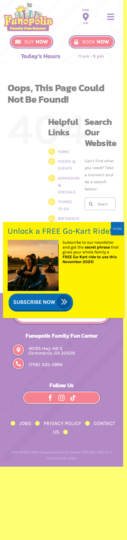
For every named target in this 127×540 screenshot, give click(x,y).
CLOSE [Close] (117, 228)
